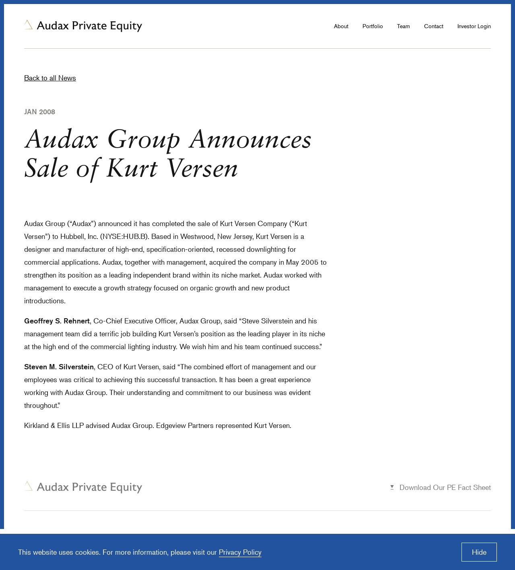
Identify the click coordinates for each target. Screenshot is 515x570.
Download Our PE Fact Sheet (445, 487)
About (341, 26)
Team (403, 26)
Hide (479, 551)
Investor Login (474, 26)
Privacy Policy (240, 551)
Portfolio (373, 26)
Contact (433, 26)
